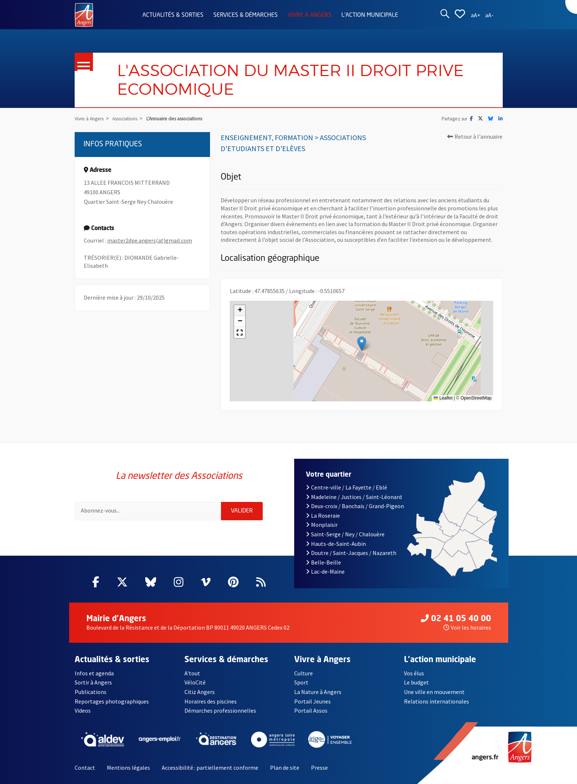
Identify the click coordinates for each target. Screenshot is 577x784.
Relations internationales (436, 701)
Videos (83, 710)
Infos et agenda (94, 673)
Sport (301, 682)
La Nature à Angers (317, 691)
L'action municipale (369, 15)
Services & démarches (245, 15)
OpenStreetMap (476, 398)
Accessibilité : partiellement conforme (210, 767)
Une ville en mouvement (434, 691)
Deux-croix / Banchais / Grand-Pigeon (355, 506)
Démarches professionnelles (220, 710)
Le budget (416, 682)
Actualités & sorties (172, 15)
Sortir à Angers (93, 682)
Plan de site (284, 767)
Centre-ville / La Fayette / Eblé (346, 487)
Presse (319, 767)
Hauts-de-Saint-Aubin (336, 543)
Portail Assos (310, 710)
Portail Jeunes (312, 701)
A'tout (192, 673)
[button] (361, 343)
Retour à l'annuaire (474, 136)
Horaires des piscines (210, 701)
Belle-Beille (323, 562)
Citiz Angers (199, 691)
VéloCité (195, 682)
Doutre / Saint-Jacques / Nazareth (351, 552)
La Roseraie (323, 515)
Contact (85, 767)
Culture (303, 673)
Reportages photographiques (112, 701)
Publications (90, 691)
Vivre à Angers (309, 15)
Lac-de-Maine (325, 571)
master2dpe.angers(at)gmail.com (149, 240)
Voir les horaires (467, 627)
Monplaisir (322, 524)
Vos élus (414, 673)
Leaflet (443, 398)
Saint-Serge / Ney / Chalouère (345, 534)
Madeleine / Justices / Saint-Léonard (354, 496)
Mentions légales (128, 767)
